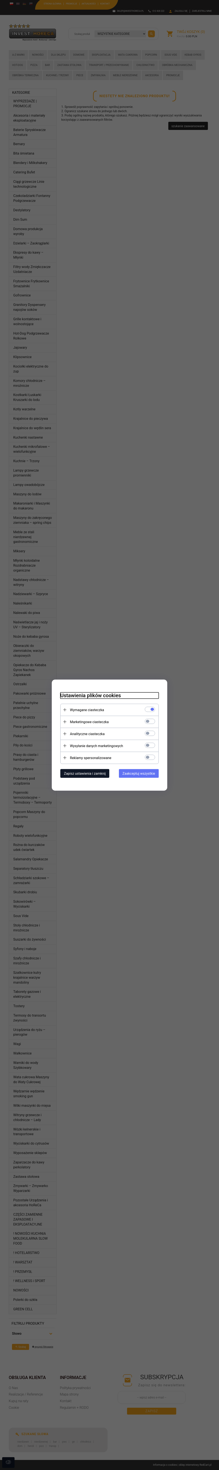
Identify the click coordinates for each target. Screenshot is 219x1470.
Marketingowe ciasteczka (89, 722)
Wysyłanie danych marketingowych (96, 746)
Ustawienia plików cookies (90, 695)
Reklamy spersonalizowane (90, 758)
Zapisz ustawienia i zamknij (85, 773)
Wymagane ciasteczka (87, 710)
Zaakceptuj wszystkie (139, 773)
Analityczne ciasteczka (87, 734)
